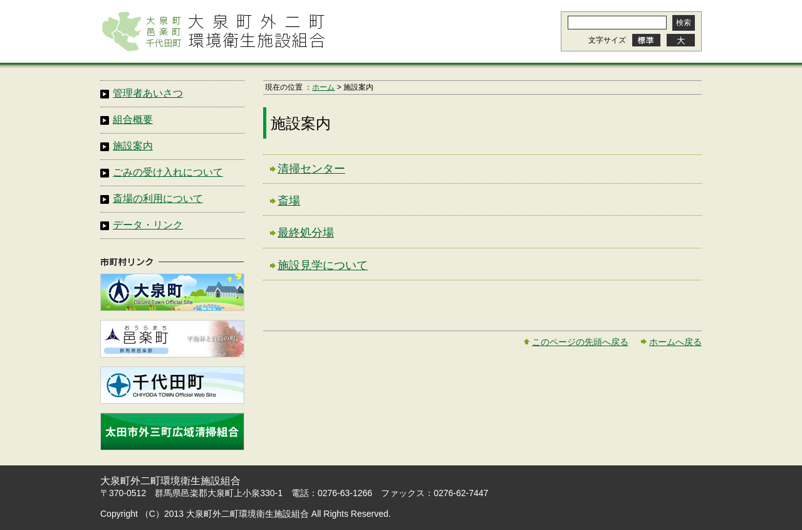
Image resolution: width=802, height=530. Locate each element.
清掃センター (311, 168)
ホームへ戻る (675, 342)
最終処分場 (306, 232)
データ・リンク (148, 225)
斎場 (289, 200)
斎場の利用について (158, 198)
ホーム (323, 87)
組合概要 (133, 119)
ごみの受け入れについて (168, 172)
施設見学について (323, 265)
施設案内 (133, 145)
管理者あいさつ (148, 93)
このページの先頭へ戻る (580, 342)
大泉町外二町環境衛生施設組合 (213, 31)
